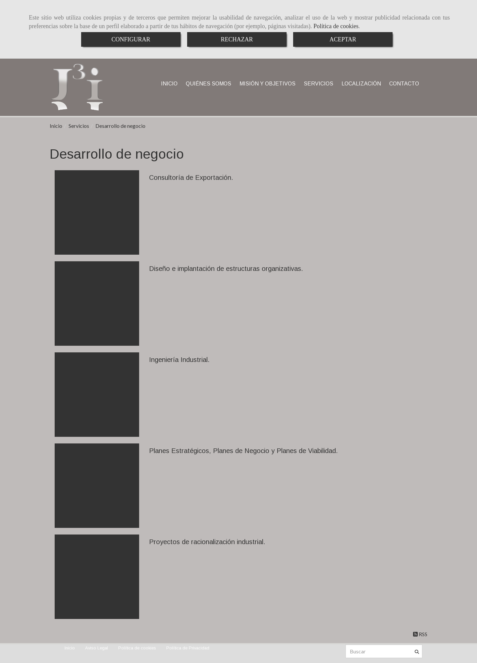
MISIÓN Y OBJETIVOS (267, 83)
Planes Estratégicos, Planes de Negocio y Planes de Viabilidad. (243, 450)
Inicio (70, 647)
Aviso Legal (96, 647)
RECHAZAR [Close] (237, 39)
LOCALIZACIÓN (361, 83)
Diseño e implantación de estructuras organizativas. (226, 268)
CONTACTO (404, 83)
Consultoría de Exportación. (191, 177)
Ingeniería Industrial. (179, 359)
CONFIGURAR (130, 39)
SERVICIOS (318, 83)
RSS (420, 634)
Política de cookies (335, 26)
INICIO (169, 83)
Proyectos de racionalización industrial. (207, 541)
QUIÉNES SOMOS (208, 83)
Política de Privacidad (187, 647)
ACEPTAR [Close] (343, 39)
